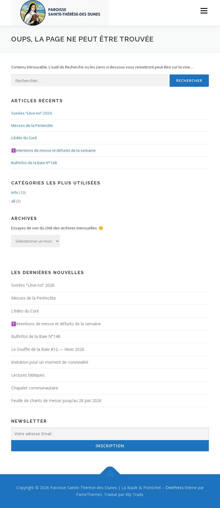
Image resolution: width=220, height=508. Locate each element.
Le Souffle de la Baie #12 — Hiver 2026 (47, 349)
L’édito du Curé (24, 137)
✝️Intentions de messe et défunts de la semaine (53, 150)
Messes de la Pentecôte (32, 125)
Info (14, 192)
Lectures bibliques (27, 375)
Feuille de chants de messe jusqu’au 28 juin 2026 (56, 400)
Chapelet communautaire (34, 388)
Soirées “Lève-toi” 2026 (31, 113)
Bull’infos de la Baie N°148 (34, 162)
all (13, 201)
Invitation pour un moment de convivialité (49, 362)
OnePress (175, 487)
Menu (204, 10)
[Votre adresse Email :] (110, 434)
